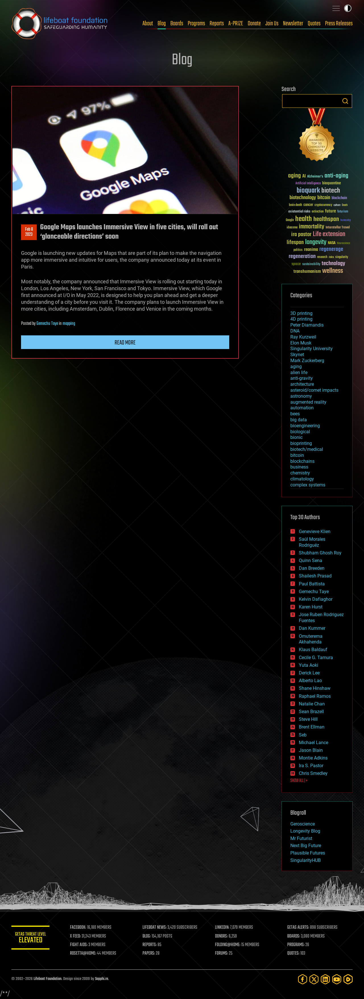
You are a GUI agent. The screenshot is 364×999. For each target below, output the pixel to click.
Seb (303, 735)
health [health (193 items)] (303, 219)
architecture (302, 384)
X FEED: (77, 936)
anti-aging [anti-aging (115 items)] (336, 175)
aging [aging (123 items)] (294, 175)
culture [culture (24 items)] (337, 205)
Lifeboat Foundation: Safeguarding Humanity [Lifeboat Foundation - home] (59, 23)
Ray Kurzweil (303, 337)
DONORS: (222, 936)
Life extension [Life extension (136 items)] (329, 234)
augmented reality (308, 402)
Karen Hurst (310, 607)
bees (295, 413)
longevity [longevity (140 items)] (315, 242)
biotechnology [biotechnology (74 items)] (302, 198)
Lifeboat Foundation (47, 979)
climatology (302, 479)
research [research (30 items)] (322, 257)
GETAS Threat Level (31, 938)
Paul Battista (312, 584)
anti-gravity (301, 378)
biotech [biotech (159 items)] (330, 191)
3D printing (301, 313)
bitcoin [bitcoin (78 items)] (323, 198)
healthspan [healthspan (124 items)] (326, 219)
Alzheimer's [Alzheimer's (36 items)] (315, 177)
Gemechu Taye (47, 323)
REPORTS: (151, 945)
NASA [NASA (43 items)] (332, 243)
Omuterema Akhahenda (310, 639)
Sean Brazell (311, 711)
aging (296, 366)
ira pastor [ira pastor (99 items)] (301, 234)
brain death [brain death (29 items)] (295, 205)
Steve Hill (308, 719)
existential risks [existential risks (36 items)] (299, 212)
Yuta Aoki (308, 665)
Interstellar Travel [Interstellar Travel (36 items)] (338, 228)
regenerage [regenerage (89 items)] (331, 249)
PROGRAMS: (296, 945)
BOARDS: (294, 936)
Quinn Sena (310, 560)
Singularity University (311, 348)
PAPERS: (150, 953)
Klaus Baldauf (313, 649)
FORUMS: (222, 953)
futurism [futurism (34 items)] (342, 212)
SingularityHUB (305, 860)
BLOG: (148, 936)
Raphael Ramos (315, 696)
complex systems (307, 485)
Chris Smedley (313, 773)
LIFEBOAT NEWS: (156, 927)
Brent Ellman (311, 727)
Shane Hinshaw (314, 688)
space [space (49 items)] (296, 263)
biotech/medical (306, 449)
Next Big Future (305, 845)
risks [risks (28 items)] (331, 257)
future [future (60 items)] (330, 211)
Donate (254, 23)
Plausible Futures (307, 853)
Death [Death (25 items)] (345, 205)
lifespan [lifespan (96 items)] (295, 242)
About (147, 23)
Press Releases (339, 23)
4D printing (301, 319)
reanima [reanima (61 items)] (311, 249)
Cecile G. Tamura (316, 657)
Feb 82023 (29, 232)
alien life (298, 372)
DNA (294, 331)
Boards (176, 23)
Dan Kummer (312, 628)
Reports (217, 23)
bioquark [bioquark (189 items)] (308, 191)
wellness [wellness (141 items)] (332, 271)
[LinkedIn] (325, 979)
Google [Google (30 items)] (290, 220)
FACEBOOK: (80, 927)
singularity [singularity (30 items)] (341, 257)
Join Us (271, 23)
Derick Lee (309, 673)
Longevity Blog (305, 831)
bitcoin (297, 455)
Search (345, 101)
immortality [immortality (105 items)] (311, 226)
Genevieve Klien (314, 531)
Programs (196, 23)
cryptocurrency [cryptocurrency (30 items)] (323, 205)
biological (300, 431)
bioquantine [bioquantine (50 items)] (331, 183)
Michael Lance (313, 742)
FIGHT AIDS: (80, 945)
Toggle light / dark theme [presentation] (347, 8)
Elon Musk (300, 343)
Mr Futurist (301, 838)
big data (298, 419)
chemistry (300, 473)
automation (302, 407)
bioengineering (305, 425)
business (299, 467)
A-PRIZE (235, 23)
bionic (296, 437)
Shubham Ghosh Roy (320, 553)
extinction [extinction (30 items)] (318, 212)
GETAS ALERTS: (299, 927)
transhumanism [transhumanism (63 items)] (307, 271)
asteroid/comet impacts (314, 390)
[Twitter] (313, 979)
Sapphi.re (101, 979)
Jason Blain (311, 750)
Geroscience (302, 824)
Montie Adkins (313, 758)
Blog (162, 23)
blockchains (302, 461)
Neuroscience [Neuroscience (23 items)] (343, 243)
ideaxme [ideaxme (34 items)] (292, 228)
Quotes (314, 23)
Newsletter (293, 23)
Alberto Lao (310, 680)
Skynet (297, 354)
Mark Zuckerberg (307, 360)
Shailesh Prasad (315, 576)
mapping (69, 323)
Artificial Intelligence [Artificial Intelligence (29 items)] (308, 183)
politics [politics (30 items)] (298, 250)
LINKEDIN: (223, 927)
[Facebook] (302, 979)
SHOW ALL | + (299, 781)
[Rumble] (348, 979)
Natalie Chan (312, 704)
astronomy (301, 396)
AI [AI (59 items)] (304, 176)
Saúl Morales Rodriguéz (312, 542)
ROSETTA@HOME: (85, 953)
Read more (125, 343)
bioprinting (301, 443)
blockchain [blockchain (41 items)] (339, 198)
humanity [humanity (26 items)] (345, 220)
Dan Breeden (311, 568)
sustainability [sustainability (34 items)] (311, 265)
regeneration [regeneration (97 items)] (302, 256)
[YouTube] (336, 979)
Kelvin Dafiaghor (315, 599)
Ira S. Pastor (311, 765)
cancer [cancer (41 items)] (308, 205)
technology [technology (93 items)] (333, 264)
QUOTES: (294, 953)
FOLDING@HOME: (228, 945)
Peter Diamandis (307, 325)
